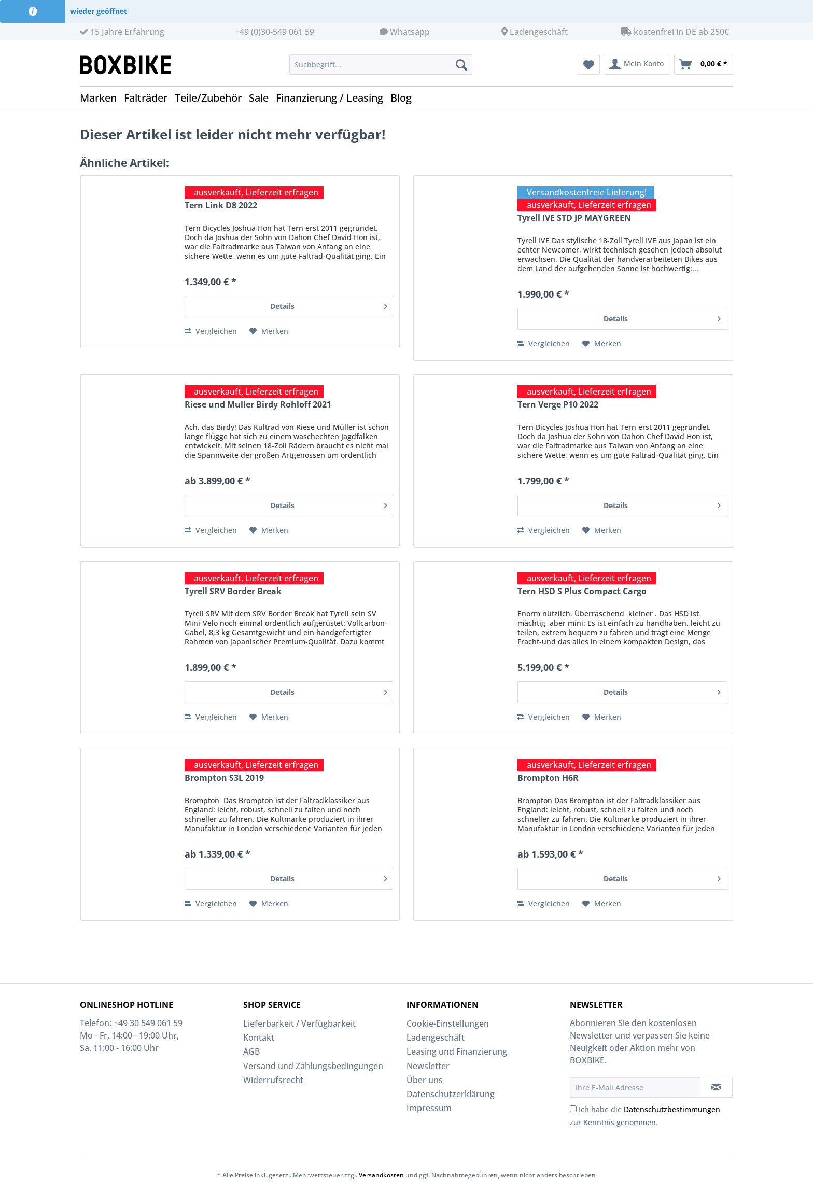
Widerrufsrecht (273, 1080)
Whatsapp (410, 31)
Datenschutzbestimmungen (672, 1109)
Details (328, 304)
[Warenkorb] (703, 64)
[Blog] (404, 98)
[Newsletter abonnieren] (716, 1087)
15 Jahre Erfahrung (122, 31)
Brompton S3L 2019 (224, 778)
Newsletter (428, 1066)
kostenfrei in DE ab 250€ (675, 31)
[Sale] (262, 98)
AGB (251, 1051)
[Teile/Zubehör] (212, 98)
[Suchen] (461, 64)
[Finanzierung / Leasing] (333, 98)
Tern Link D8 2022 (221, 205)
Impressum (429, 1108)
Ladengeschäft (539, 31)
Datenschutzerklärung (450, 1094)
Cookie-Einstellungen (447, 1023)
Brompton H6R (548, 778)
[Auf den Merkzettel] (268, 331)
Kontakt (258, 1037)
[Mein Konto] (637, 64)
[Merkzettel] (589, 64)
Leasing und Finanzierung (456, 1051)
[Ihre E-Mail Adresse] (635, 1087)
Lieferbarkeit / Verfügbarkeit (299, 1023)
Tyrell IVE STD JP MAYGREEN (574, 218)
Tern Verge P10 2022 (557, 404)
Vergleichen (211, 331)
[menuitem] (380, 69)
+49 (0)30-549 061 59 (274, 31)
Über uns (424, 1080)
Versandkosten (381, 1175)
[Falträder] (149, 98)
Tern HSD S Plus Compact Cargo (582, 591)
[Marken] (102, 98)
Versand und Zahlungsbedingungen (313, 1066)
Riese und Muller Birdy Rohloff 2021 (258, 404)
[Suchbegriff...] (380, 64)
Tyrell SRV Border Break (233, 591)
